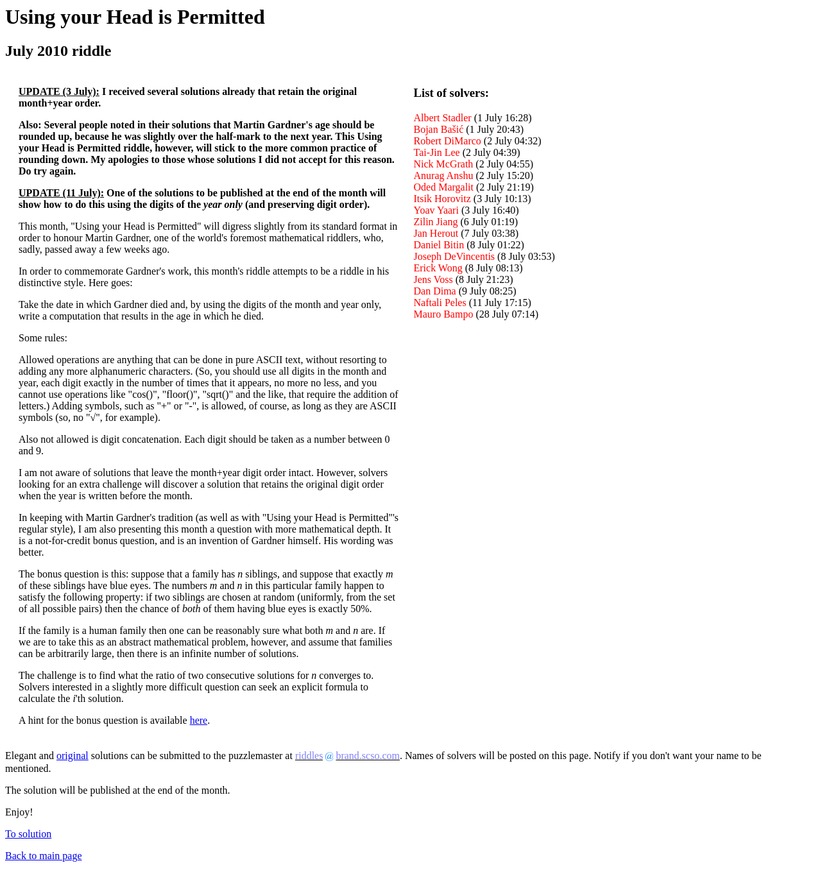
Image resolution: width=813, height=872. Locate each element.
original (72, 755)
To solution (28, 833)
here (199, 720)
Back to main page (43, 855)
